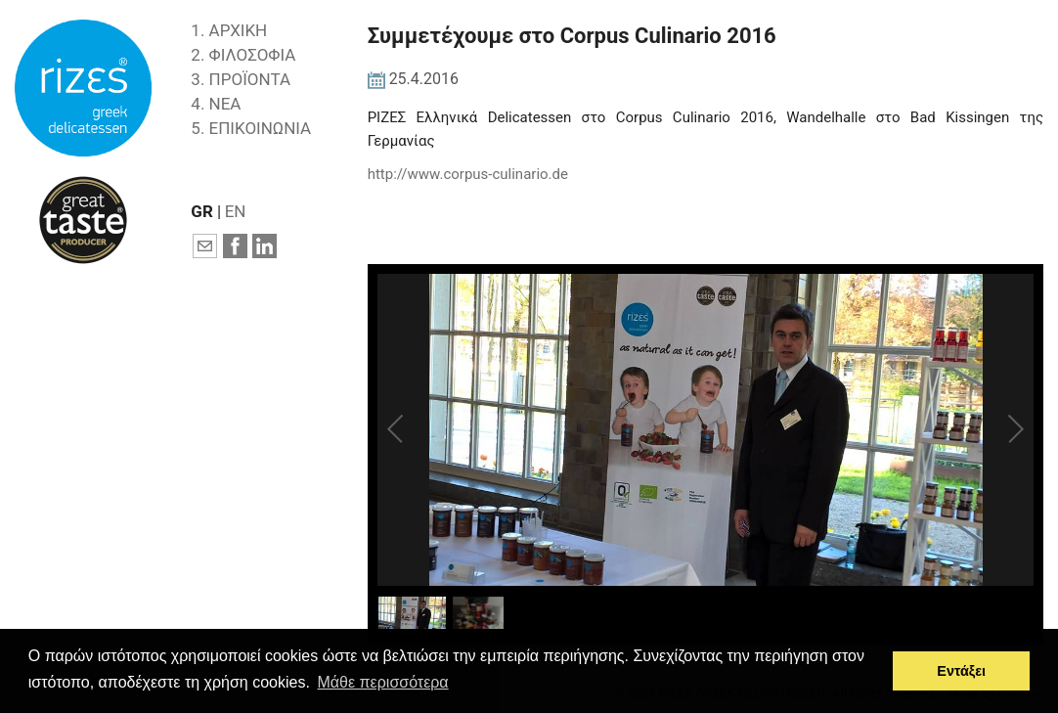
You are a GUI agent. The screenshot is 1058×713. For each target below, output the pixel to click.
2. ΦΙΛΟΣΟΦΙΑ (243, 55)
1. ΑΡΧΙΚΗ (229, 30)
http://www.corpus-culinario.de (468, 174)
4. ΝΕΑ (216, 103)
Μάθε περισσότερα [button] (383, 682)
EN (235, 211)
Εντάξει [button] (961, 671)
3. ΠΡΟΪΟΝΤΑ (240, 79)
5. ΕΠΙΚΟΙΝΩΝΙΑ (251, 128)
